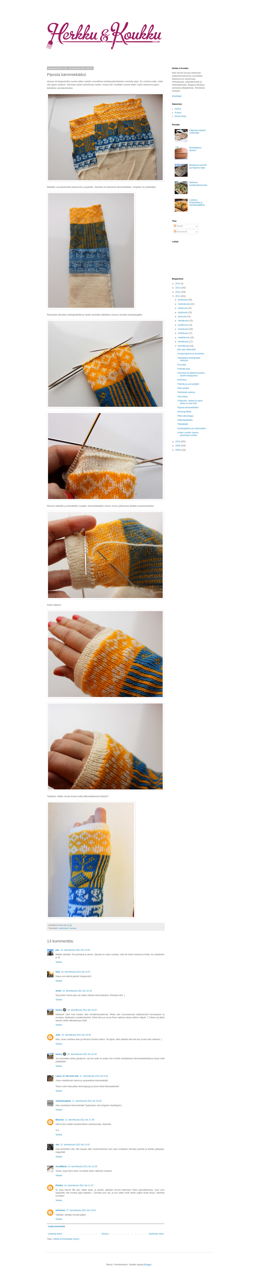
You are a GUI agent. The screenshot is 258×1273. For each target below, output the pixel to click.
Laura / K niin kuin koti (67, 1076)
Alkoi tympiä (183, 388)
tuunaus (73, 928)
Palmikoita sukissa (186, 392)
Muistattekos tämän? (195, 148)
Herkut (178, 109)
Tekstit (178, 226)
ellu (57, 1144)
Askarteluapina (63, 1101)
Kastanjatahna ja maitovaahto (191, 428)
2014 (178, 283)
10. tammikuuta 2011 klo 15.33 (82, 1010)
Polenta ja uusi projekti (188, 384)
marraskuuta (184, 304)
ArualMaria (61, 1166)
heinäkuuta (183, 320)
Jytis (58, 1035)
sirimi (58, 991)
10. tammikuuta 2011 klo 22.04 (76, 1035)
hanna (61, 925)
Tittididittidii (182, 424)
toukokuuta (183, 329)
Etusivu (105, 1234)
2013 (178, 287)
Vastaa (59, 962)
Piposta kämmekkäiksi (188, 407)
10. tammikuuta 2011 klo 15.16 (77, 991)
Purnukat (181, 364)
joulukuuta (183, 299)
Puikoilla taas (183, 369)
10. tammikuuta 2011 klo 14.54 (75, 950)
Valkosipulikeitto (185, 420)
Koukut (178, 112)
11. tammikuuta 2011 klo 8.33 (94, 1076)
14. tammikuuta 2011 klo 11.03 (82, 1166)
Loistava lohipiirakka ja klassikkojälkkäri (197, 202)
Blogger (148, 1264)
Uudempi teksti (55, 1234)
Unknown (60, 1210)
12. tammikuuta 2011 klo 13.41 (75, 1144)
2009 (178, 445)
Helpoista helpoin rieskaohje (197, 131)
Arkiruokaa (182, 396)
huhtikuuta (183, 333)
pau (57, 950)
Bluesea (60, 1119)
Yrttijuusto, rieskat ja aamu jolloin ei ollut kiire (190, 401)
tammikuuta (184, 346)
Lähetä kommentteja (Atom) (66, 1239)
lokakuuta (183, 308)
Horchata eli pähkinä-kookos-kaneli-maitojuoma (191, 374)
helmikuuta (183, 341)
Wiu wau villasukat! (186, 349)
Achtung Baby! (184, 411)
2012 (178, 292)
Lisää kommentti (56, 1226)
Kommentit (180, 231)
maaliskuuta (184, 337)
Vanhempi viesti (156, 1234)
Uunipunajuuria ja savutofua (190, 353)
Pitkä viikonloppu (185, 416)
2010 (178, 441)
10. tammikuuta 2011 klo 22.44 (82, 1054)
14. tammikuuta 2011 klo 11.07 (79, 1185)
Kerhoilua (182, 379)
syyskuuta (183, 312)
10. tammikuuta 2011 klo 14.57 (75, 972)
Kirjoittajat (176, 96)
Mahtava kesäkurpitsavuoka (198, 183)
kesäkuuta (183, 325)
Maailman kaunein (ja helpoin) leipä (198, 166)
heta (58, 972)
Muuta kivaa (180, 116)
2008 (178, 450)
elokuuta (182, 316)
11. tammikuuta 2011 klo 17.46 (79, 1119)
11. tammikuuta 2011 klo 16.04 (86, 1101)
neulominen (63, 928)
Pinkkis (59, 1185)
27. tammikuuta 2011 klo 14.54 (81, 1210)
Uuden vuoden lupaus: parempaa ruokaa (188, 433)
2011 (178, 296)
